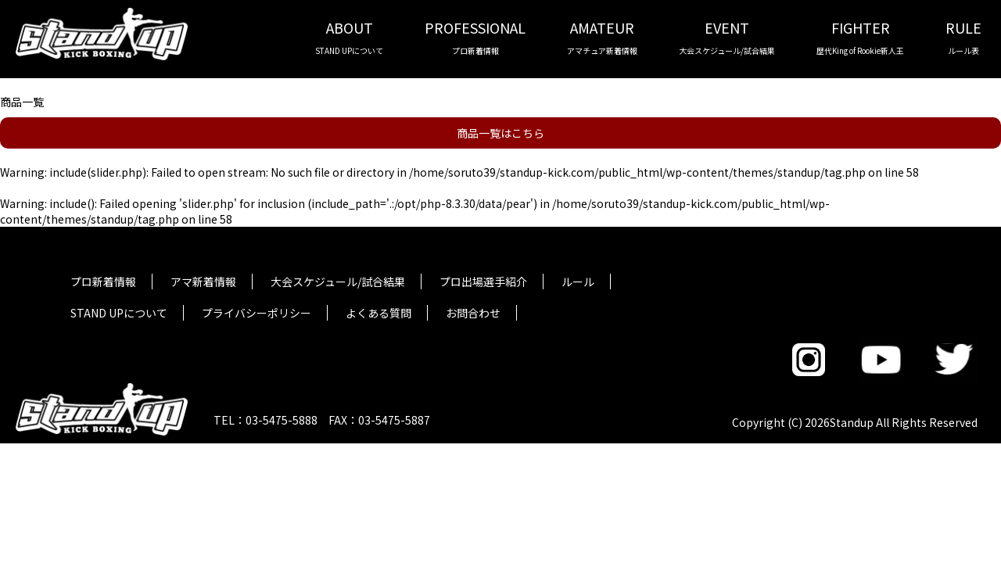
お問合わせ (473, 313)
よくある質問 (378, 313)
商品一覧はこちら (500, 133)
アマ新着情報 (203, 281)
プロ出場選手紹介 (483, 281)
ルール (577, 281)
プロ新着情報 (103, 281)
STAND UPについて (118, 313)
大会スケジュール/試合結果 (338, 281)
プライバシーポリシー (256, 313)
